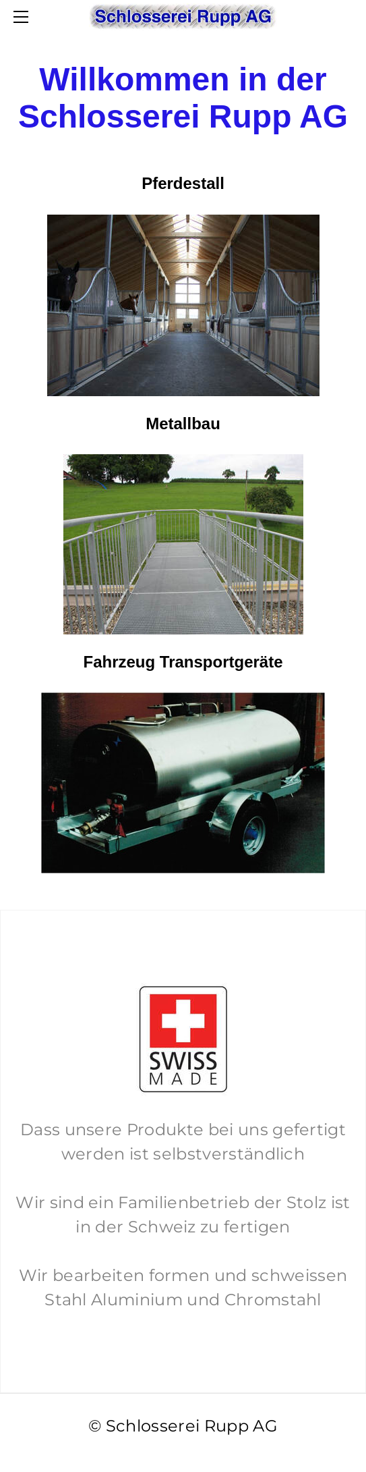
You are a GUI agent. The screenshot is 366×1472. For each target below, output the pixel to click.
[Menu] (23, 16)
